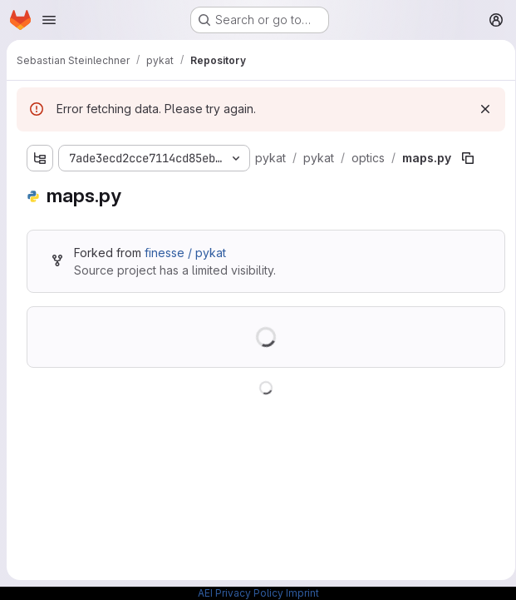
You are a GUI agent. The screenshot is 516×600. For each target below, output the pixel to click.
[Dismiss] (479, 109)
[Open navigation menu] (49, 20)
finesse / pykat (185, 252)
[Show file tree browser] (40, 158)
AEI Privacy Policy (240, 593)
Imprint (302, 593)
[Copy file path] (465, 158)
